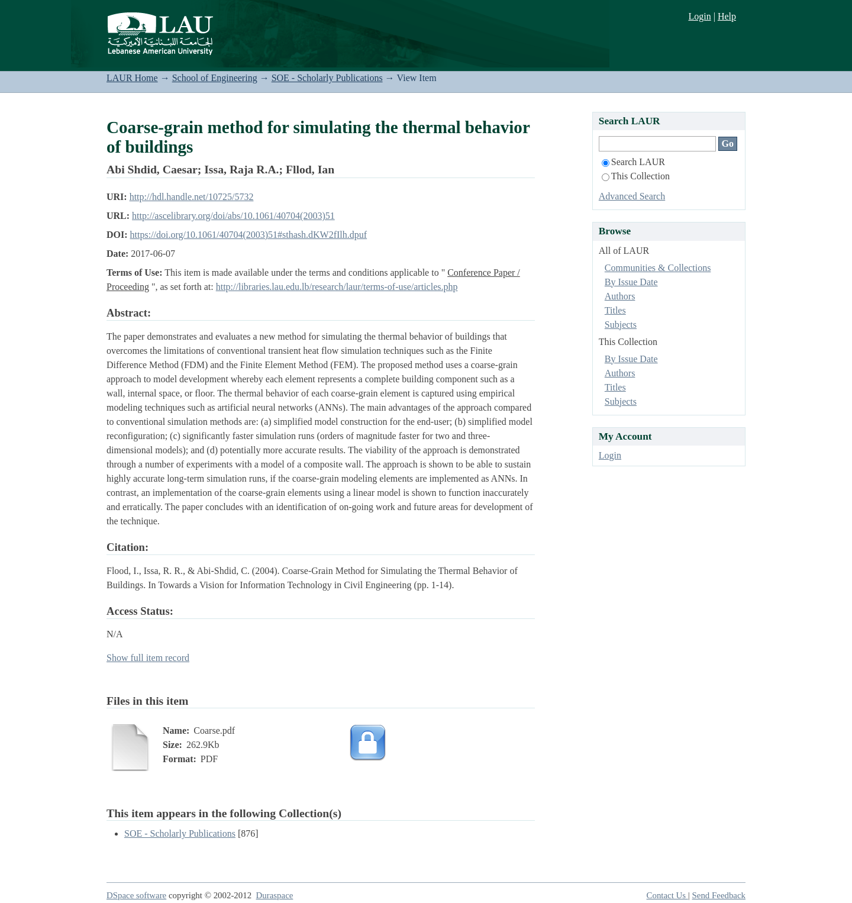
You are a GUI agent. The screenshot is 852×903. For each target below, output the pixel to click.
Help (727, 16)
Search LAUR (633, 162)
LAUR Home (132, 78)
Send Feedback (719, 895)
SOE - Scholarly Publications (327, 78)
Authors (620, 296)
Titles (615, 310)
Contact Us (667, 895)
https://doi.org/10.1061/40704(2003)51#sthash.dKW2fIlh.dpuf (248, 235)
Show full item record (147, 658)
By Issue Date (631, 282)
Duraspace (274, 895)
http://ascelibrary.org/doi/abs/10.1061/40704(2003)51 (233, 216)
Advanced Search (632, 196)
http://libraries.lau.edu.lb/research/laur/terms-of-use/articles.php (337, 287)
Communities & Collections (658, 268)
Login (699, 16)
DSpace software (136, 895)
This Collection (636, 176)
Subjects (621, 325)
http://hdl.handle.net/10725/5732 (192, 197)
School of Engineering (214, 78)
